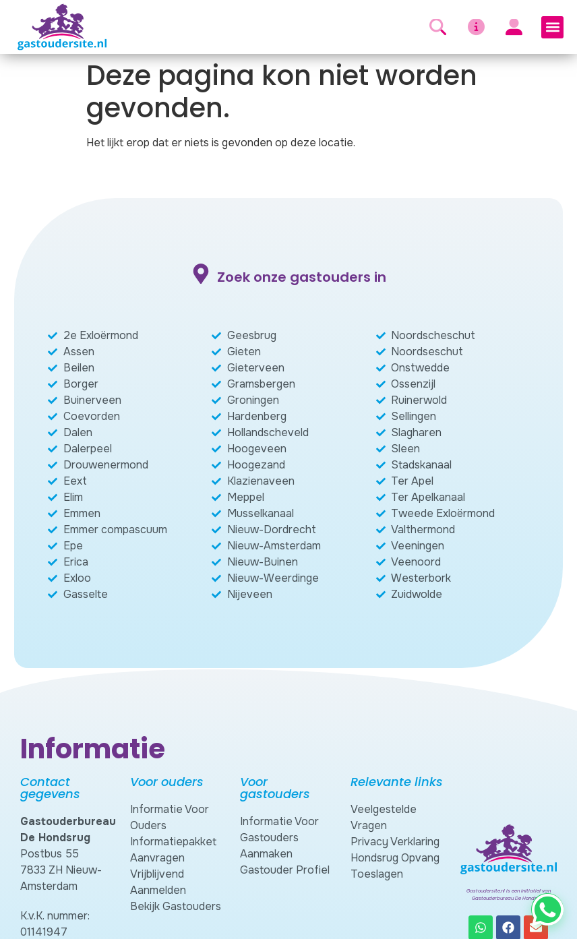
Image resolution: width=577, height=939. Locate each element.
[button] (552, 27)
